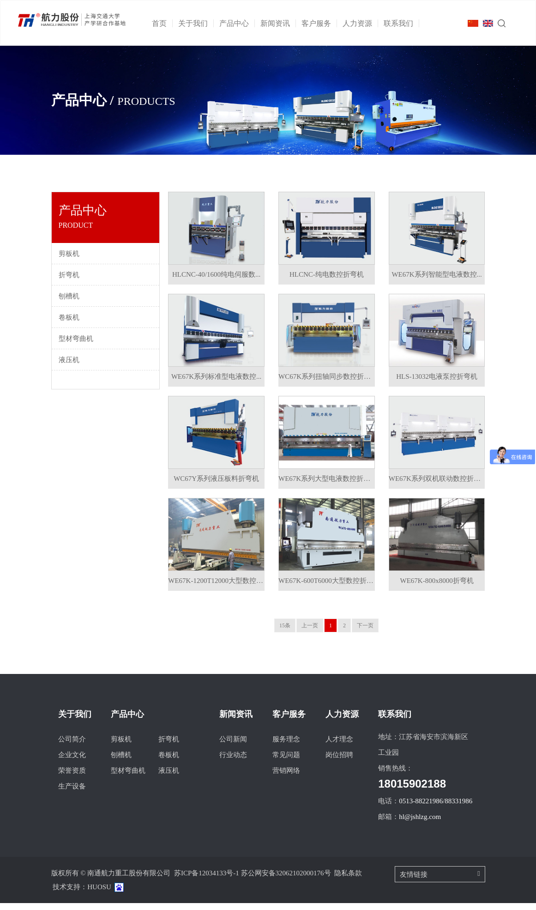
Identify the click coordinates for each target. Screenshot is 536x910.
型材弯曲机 (128, 777)
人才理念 (339, 746)
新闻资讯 (236, 721)
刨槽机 (121, 761)
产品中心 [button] (237, 23)
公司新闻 (233, 746)
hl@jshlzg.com (420, 823)
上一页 (309, 632)
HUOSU (99, 894)
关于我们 (74, 721)
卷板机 (168, 761)
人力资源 (342, 721)
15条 (284, 632)
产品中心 (127, 721)
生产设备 (72, 793)
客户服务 (289, 721)
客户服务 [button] (319, 23)
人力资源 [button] (360, 23)
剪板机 (121, 746)
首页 (162, 23)
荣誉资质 (72, 777)
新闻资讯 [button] (278, 23)
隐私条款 (348, 880)
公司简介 (72, 746)
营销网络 (286, 777)
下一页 (365, 632)
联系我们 (394, 721)
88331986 (458, 808)
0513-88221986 (421, 808)
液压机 (168, 777)
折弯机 (168, 746)
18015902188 (412, 790)
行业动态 (233, 761)
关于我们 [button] (196, 23)
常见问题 (286, 761)
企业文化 (72, 761)
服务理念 (286, 746)
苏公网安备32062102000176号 (286, 880)
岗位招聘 (339, 761)
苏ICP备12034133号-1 (206, 880)
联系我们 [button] (401, 23)
